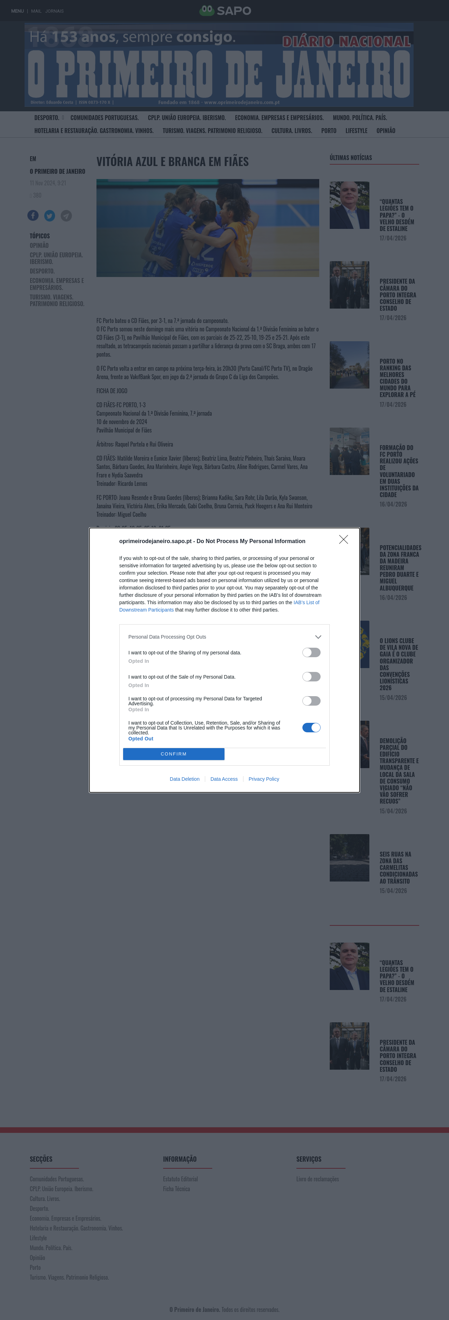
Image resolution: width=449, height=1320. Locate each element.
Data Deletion (185, 779)
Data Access (224, 779)
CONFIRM (174, 754)
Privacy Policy (264, 779)
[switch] (311, 652)
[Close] (346, 541)
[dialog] (224, 660)
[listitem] (224, 637)
